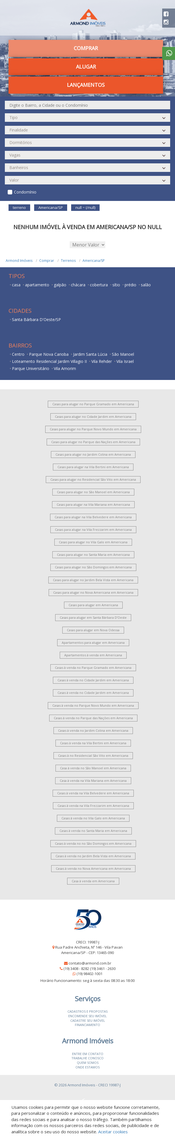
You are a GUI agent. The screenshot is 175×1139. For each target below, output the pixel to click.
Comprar (86, 48)
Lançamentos (86, 84)
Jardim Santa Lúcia (90, 354)
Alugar (86, 66)
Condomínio (25, 192)
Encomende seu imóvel (87, 1016)
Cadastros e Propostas (87, 1011)
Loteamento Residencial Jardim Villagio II (49, 361)
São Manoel (123, 354)
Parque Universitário (30, 368)
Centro (18, 354)
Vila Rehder (101, 361)
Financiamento (87, 1025)
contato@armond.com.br (90, 963)
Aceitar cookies (113, 1131)
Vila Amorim (65, 368)
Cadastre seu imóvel (87, 1020)
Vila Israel (125, 361)
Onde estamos (87, 1067)
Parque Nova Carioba (49, 354)
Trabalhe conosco (87, 1058)
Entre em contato (87, 1054)
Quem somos (87, 1062)
